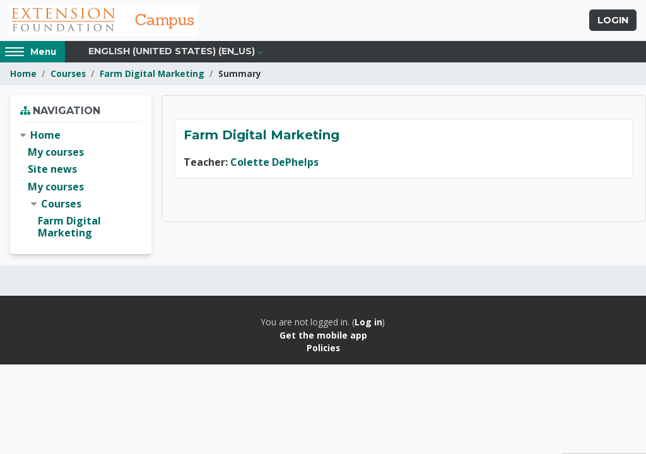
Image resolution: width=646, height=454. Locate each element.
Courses (68, 74)
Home (23, 74)
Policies (323, 348)
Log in (368, 323)
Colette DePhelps (274, 163)
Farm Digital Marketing (152, 74)
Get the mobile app (323, 335)
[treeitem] (80, 185)
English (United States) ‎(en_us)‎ (171, 51)
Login (612, 20)
